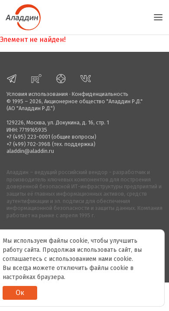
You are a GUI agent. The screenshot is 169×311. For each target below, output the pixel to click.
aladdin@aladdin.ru (30, 151)
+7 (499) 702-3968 (28, 144)
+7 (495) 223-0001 (28, 136)
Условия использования (37, 94)
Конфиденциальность (100, 94)
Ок (20, 293)
